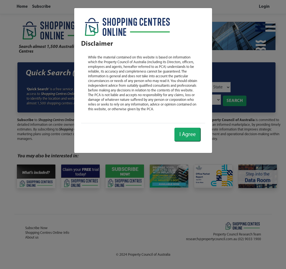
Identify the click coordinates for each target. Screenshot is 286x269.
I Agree (187, 134)
